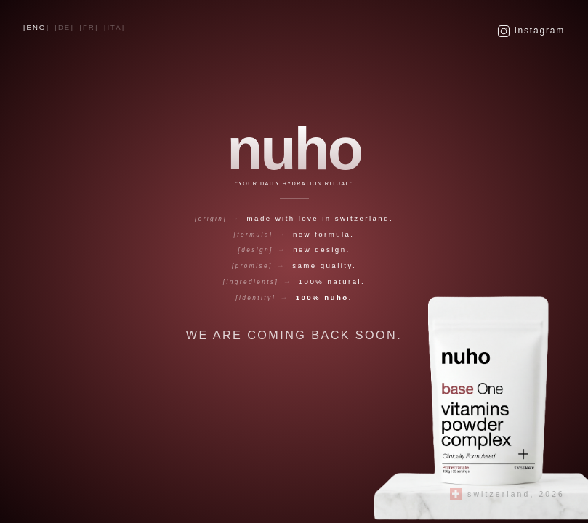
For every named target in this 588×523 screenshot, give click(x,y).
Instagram (531, 31)
